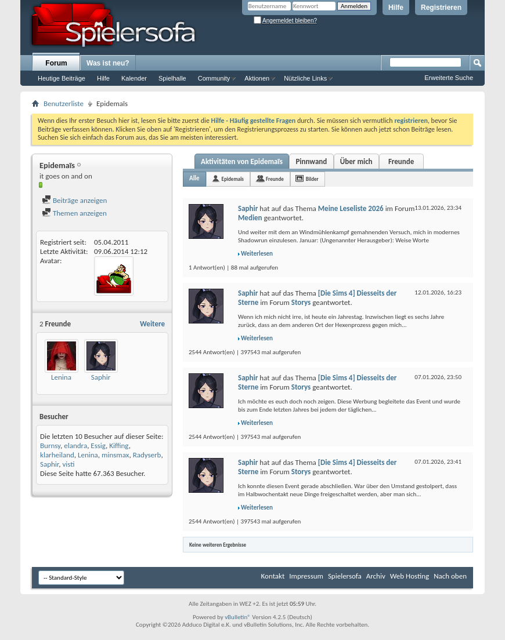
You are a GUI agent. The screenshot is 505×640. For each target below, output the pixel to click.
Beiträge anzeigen (74, 200)
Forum (56, 63)
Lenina (61, 377)
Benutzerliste (64, 103)
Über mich (356, 161)
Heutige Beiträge (61, 78)
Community (214, 78)
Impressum (306, 576)
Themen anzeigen (74, 213)
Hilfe (395, 7)
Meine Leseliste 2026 (351, 208)
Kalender (134, 78)
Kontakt (273, 576)
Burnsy (50, 445)
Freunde (401, 161)
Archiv (375, 576)
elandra (75, 445)
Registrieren (441, 7)
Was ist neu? (107, 63)
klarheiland (57, 454)
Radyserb (147, 454)
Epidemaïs (233, 179)
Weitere (152, 323)
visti (68, 464)
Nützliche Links (305, 78)
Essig (98, 445)
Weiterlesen (257, 253)
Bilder (312, 179)
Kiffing (118, 445)
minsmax (115, 454)
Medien (250, 217)
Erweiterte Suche (448, 77)
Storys (301, 302)
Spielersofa (345, 576)
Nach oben (450, 576)
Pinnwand (311, 161)
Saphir (100, 377)
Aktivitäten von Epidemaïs (242, 161)
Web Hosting (409, 576)
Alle (194, 178)
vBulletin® (238, 617)
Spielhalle (172, 78)
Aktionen (256, 78)
